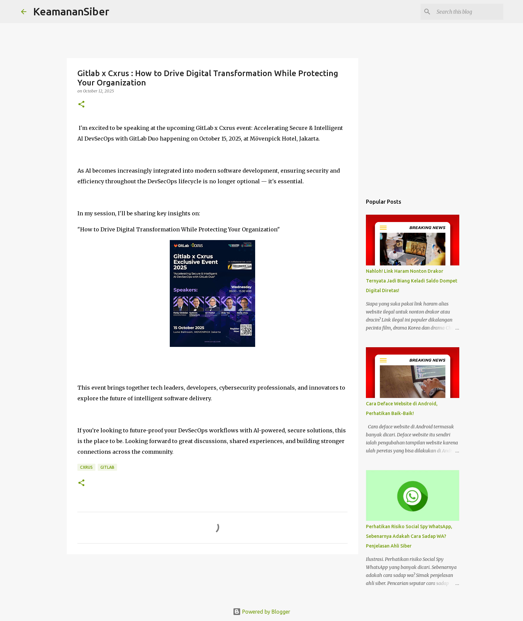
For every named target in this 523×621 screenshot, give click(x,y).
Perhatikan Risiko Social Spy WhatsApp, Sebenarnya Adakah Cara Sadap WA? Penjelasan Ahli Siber (409, 536)
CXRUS (86, 467)
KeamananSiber (71, 11)
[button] (81, 104)
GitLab (107, 467)
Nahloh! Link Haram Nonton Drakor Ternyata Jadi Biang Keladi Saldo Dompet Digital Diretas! (411, 280)
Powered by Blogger (261, 612)
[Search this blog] (468, 12)
